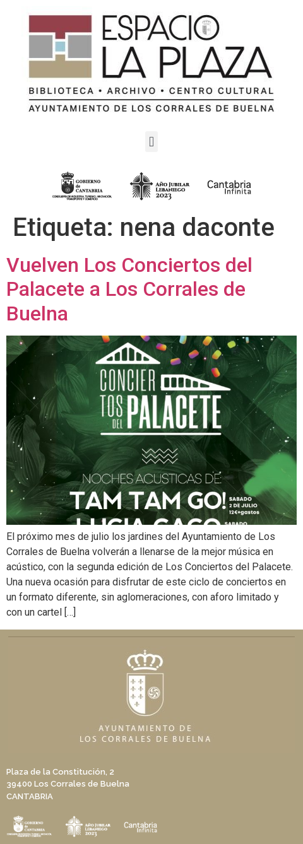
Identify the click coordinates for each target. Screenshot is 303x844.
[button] (151, 141)
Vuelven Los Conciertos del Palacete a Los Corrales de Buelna (129, 289)
